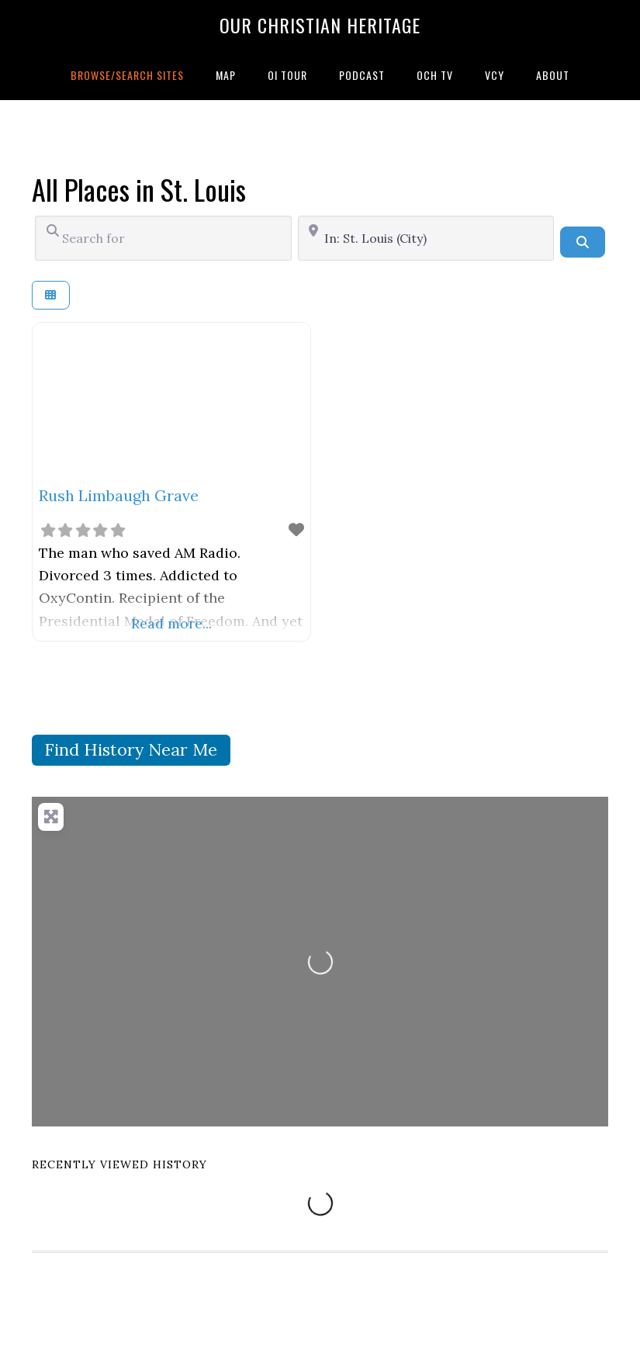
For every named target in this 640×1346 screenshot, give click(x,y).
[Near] (426, 238)
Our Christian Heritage (320, 25)
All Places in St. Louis (139, 188)
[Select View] (51, 295)
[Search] (582, 242)
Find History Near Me (130, 749)
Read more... (171, 623)
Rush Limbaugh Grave (119, 495)
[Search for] (163, 238)
